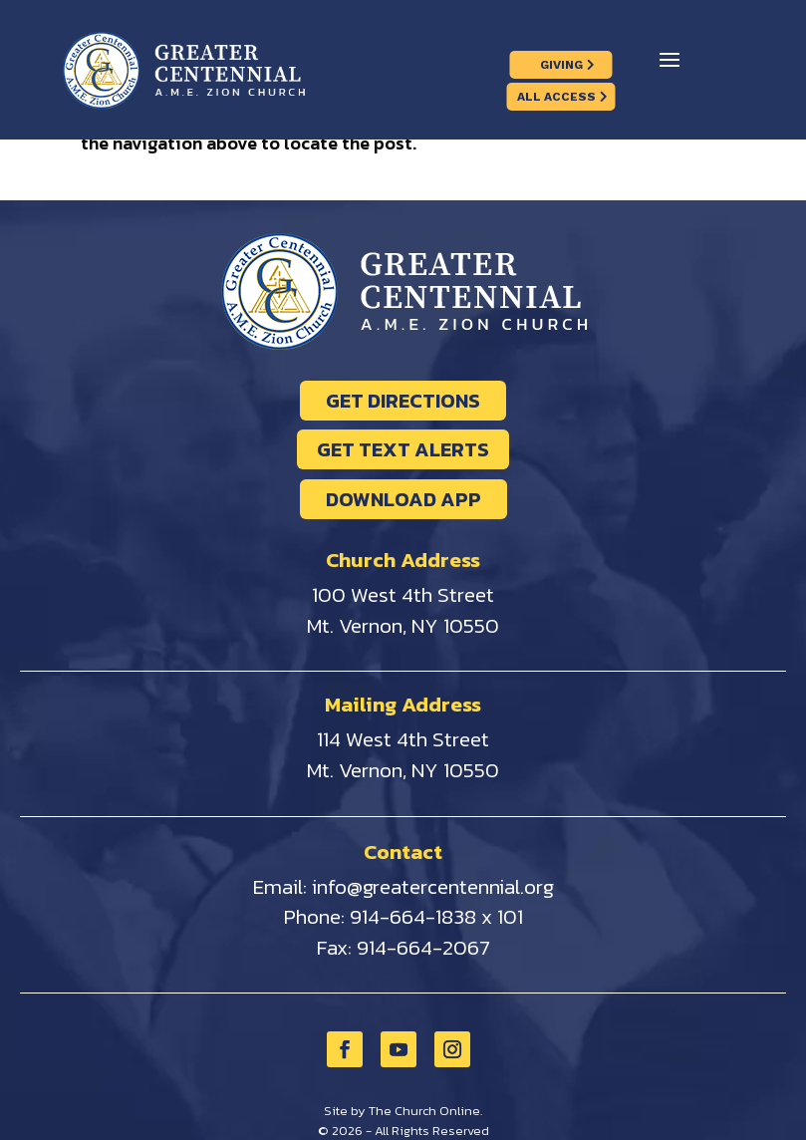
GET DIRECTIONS (403, 401)
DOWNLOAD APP (403, 499)
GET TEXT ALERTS (403, 449)
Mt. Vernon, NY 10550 (403, 625)
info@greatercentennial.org (433, 886)
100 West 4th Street (403, 594)
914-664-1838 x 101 (436, 916)
